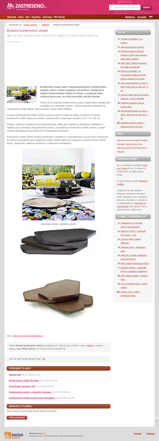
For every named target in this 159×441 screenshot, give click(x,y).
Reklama (130, 17)
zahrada (120, 148)
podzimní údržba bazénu (136, 148)
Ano (38, 359)
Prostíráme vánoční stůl (22, 386)
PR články (59, 17)
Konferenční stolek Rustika (24, 380)
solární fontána (141, 140)
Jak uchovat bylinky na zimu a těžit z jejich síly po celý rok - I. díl (134, 115)
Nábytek (11, 17)
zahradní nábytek (124, 144)
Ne (43, 359)
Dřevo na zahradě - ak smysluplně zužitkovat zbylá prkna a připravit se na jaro (133, 75)
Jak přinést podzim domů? (132, 47)
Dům (21, 17)
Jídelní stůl (15, 375)
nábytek (120, 152)
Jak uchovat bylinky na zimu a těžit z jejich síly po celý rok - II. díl (135, 87)
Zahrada (47, 17)
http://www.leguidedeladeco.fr (28, 336)
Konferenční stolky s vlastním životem (30, 392)
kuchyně (129, 140)
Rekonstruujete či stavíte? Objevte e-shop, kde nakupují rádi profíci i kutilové (134, 55)
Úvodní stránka (30, 25)
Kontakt (142, 17)
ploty (135, 144)
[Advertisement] (31, 64)
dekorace (121, 140)
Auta (140, 144)
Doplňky (36, 17)
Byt (27, 17)
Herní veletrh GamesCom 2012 (135, 263)
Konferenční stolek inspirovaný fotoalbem (32, 398)
